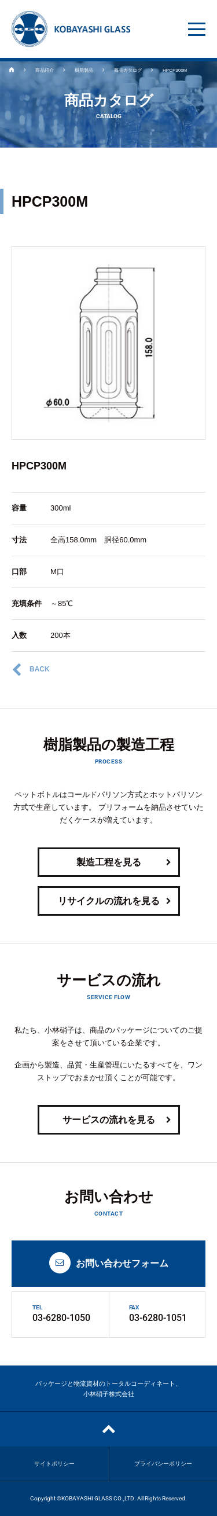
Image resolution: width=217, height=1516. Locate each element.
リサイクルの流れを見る (114, 901)
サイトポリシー (54, 1463)
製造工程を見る (123, 862)
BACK (31, 670)
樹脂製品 (84, 70)
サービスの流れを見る (116, 1120)
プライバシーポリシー (163, 1463)
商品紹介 (44, 70)
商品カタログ (128, 70)
